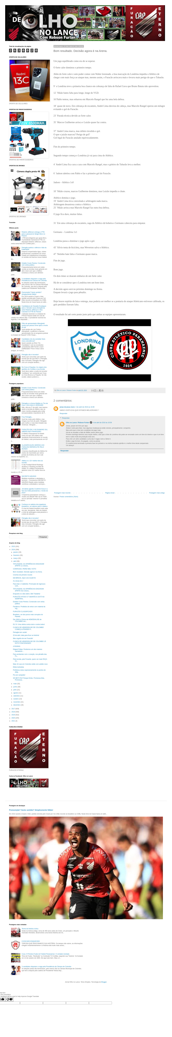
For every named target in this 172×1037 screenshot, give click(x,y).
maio (15, 684)
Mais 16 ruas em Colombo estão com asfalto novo (30, 664)
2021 (13, 721)
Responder (63, 413)
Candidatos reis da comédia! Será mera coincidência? (33, 340)
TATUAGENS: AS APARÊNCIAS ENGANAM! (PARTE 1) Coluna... (28, 565)
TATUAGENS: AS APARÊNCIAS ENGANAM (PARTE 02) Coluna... (28, 590)
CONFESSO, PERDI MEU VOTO (24, 569)
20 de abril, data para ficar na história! (26, 635)
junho (15, 687)
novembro (17, 702)
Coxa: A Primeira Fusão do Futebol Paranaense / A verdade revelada (45, 954)
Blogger (104, 982)
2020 (13, 718)
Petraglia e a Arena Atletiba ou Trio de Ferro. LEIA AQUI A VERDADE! (35, 404)
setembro (16, 696)
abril (15, 561)
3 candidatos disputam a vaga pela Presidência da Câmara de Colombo (34, 279)
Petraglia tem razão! (20, 632)
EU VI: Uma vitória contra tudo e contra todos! (29, 624)
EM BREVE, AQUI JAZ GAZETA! (24, 578)
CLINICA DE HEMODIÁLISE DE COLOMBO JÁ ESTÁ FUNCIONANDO (29, 642)
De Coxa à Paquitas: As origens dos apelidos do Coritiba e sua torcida (34, 368)
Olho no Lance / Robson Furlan (77, 422)
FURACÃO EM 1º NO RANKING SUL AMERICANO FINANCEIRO (35, 430)
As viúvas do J (18, 581)
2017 (13, 709)
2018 (13, 712)
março (15, 558)
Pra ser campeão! (19, 675)
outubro (16, 699)
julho (15, 690)
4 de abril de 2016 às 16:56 (102, 422)
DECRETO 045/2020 (29, 476)
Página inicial (109, 493)
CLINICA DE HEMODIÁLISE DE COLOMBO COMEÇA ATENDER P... (28, 628)
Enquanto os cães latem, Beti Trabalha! (26, 594)
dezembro (17, 705)
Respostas (65, 418)
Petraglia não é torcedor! (30, 355)
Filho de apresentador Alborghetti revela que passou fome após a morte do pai (35, 325)
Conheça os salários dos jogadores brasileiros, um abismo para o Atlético (35, 505)
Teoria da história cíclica (30, 929)
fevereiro (16, 555)
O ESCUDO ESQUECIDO (31, 941)
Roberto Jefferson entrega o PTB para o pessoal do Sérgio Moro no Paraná (33, 234)
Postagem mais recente (62, 493)
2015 (13, 546)
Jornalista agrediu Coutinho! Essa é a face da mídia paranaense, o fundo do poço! (35, 491)
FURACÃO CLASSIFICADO (22, 611)
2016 (13, 549)
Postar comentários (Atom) (69, 497)
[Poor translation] (9, 999)
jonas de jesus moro (67, 407)
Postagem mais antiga (157, 493)
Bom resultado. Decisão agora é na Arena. (27, 572)
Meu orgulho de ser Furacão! (23, 638)
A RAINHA (16, 646)
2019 (13, 715)
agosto (15, 693)
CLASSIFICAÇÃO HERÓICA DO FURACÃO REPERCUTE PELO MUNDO (33, 447)
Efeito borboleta (18, 667)
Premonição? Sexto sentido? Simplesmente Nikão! (32, 293)
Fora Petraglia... (27, 417)
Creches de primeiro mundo (22, 575)
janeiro (15, 552)
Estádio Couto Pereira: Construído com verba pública (33, 264)
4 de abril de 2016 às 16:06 (85, 407)
